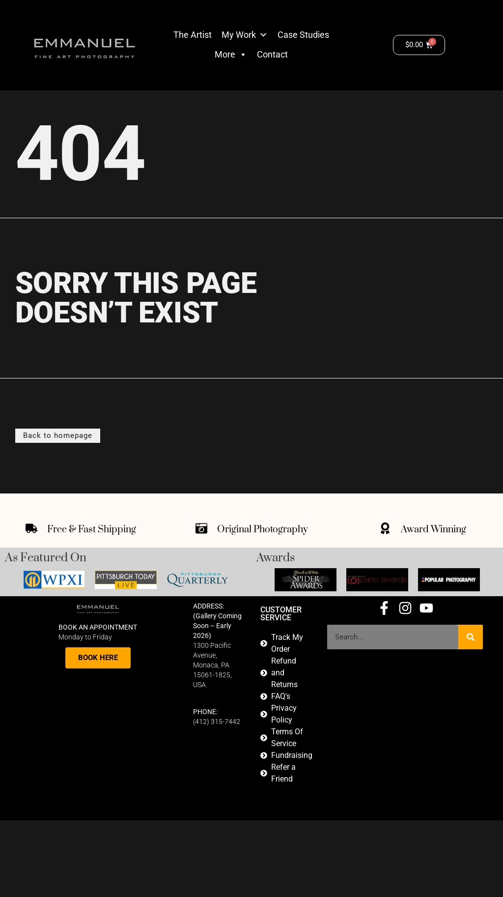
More (231, 54)
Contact (272, 54)
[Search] (470, 637)
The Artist (192, 34)
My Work (239, 34)
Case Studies (303, 34)
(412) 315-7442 (216, 721)
